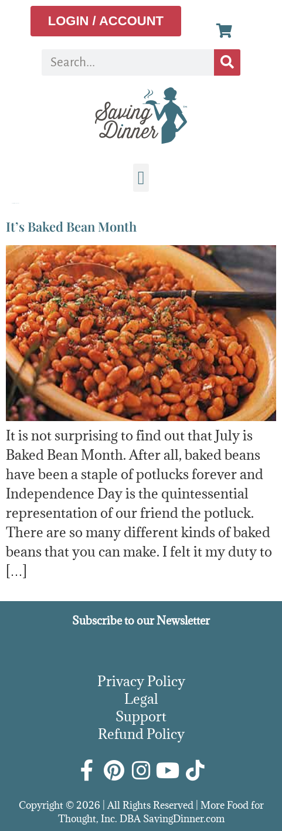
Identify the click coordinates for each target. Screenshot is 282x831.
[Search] (227, 62)
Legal (141, 698)
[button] (141, 178)
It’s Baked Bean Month (71, 226)
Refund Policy (141, 733)
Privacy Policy (141, 681)
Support (141, 716)
